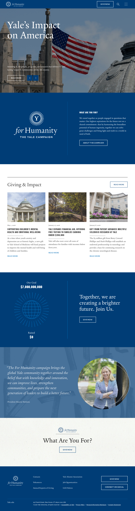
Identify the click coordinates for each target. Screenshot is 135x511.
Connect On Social (114, 487)
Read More (16, 78)
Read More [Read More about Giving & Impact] (119, 190)
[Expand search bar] (118, 4)
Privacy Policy (80, 505)
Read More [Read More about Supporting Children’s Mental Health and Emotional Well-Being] (12, 261)
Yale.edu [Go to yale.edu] (10, 502)
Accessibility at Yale (67, 505)
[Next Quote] (35, 78)
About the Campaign (93, 143)
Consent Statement (114, 505)
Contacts (36, 477)
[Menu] (126, 4)
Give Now (105, 4)
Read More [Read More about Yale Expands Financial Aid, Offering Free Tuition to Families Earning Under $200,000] (54, 258)
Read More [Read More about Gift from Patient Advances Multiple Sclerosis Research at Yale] (95, 261)
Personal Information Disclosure (96, 505)
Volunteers (37, 482)
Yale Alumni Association (72, 477)
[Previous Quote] (29, 78)
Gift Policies (68, 488)
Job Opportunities (70, 482)
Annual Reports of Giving (43, 488)
